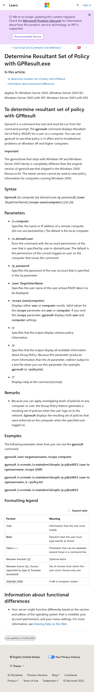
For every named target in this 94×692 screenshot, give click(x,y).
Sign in (87, 5)
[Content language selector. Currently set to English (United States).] (25, 657)
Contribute (70, 675)
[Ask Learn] (79, 48)
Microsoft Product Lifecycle (42, 21)
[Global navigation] (4, 5)
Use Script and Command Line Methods (36, 47)
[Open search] (78, 5)
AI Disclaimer (15, 675)
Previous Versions (37, 675)
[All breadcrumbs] (8, 48)
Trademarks (49, 680)
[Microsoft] (47, 5)
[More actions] (86, 48)
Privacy (12, 680)
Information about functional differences (31, 83)
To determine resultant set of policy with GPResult (36, 79)
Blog (54, 675)
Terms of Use (30, 680)
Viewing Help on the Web (50, 624)
